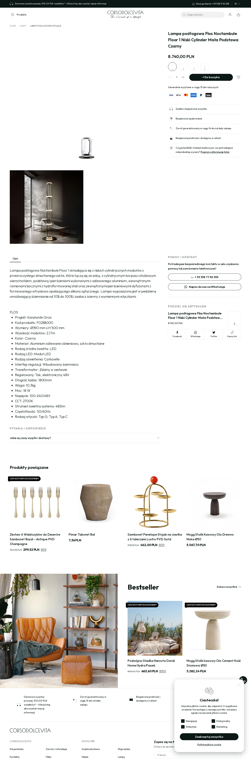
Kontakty (15, 756)
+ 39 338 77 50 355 (204, 277)
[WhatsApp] (243, 680)
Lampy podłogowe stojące (45, 26)
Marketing (221, 726)
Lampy (22, 26)
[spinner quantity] (176, 77)
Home (13, 26)
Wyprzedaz (124, 749)
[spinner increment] (183, 77)
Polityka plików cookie (209, 744)
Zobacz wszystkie (229, 586)
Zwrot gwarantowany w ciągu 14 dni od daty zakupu (203, 128)
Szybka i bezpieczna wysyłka (191, 109)
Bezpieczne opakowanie (189, 118)
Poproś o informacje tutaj (215, 152)
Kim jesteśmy (17, 749)
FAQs (48, 756)
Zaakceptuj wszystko (209, 736)
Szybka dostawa (91, 749)
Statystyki (191, 726)
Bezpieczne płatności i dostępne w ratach (198, 138)
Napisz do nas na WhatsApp (204, 287)
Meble (85, 756)
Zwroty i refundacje (56, 749)
